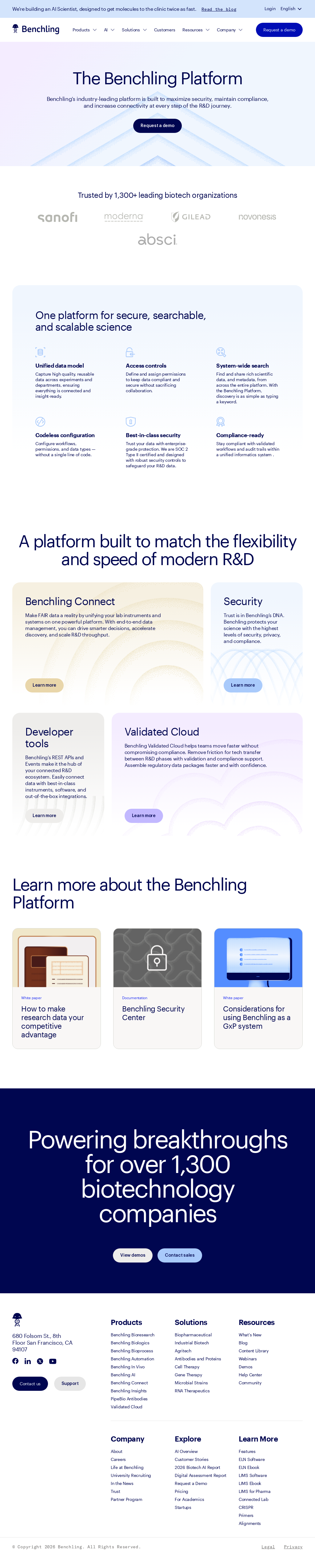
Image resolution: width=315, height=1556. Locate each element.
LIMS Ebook (250, 1483)
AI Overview (186, 1451)
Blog (243, 1342)
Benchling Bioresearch (132, 1334)
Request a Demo (191, 1483)
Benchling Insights (129, 1390)
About (116, 1451)
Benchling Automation (132, 1358)
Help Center (250, 1374)
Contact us (30, 1383)
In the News (122, 1483)
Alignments (250, 1523)
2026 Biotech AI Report (197, 1467)
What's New (250, 1334)
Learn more (44, 685)
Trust (115, 1491)
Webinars (248, 1358)
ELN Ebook (249, 1467)
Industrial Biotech (192, 1342)
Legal (268, 1547)
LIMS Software (253, 1475)
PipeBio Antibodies (129, 1398)
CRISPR (246, 1507)
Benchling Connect (129, 1382)
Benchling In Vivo (127, 1366)
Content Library (254, 1350)
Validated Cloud (126, 1406)
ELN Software (252, 1459)
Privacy (293, 1547)
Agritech (183, 1350)
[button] (300, 8)
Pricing (181, 1491)
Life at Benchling (127, 1467)
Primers (246, 1515)
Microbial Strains (191, 1382)
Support (70, 1384)
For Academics (189, 1499)
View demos (132, 1255)
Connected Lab (253, 1499)
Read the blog (218, 9)
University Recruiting (131, 1475)
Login (270, 8)
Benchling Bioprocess (132, 1350)
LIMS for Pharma (255, 1491)
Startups (183, 1507)
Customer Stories (192, 1459)
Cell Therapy (187, 1366)
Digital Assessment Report (200, 1475)
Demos (246, 1366)
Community (250, 1382)
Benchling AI (123, 1374)
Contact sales (179, 1255)
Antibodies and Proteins (198, 1358)
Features (247, 1451)
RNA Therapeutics (192, 1390)
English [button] (288, 8)
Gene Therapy (188, 1374)
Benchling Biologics (130, 1342)
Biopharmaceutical (193, 1334)
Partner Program (126, 1499)
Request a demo (279, 29)
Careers (118, 1459)
